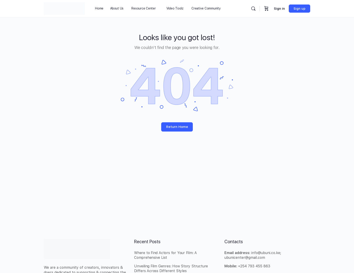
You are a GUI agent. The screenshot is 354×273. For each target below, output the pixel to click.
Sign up (299, 8)
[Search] (253, 8)
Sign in (279, 8)
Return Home (177, 127)
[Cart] (266, 8)
